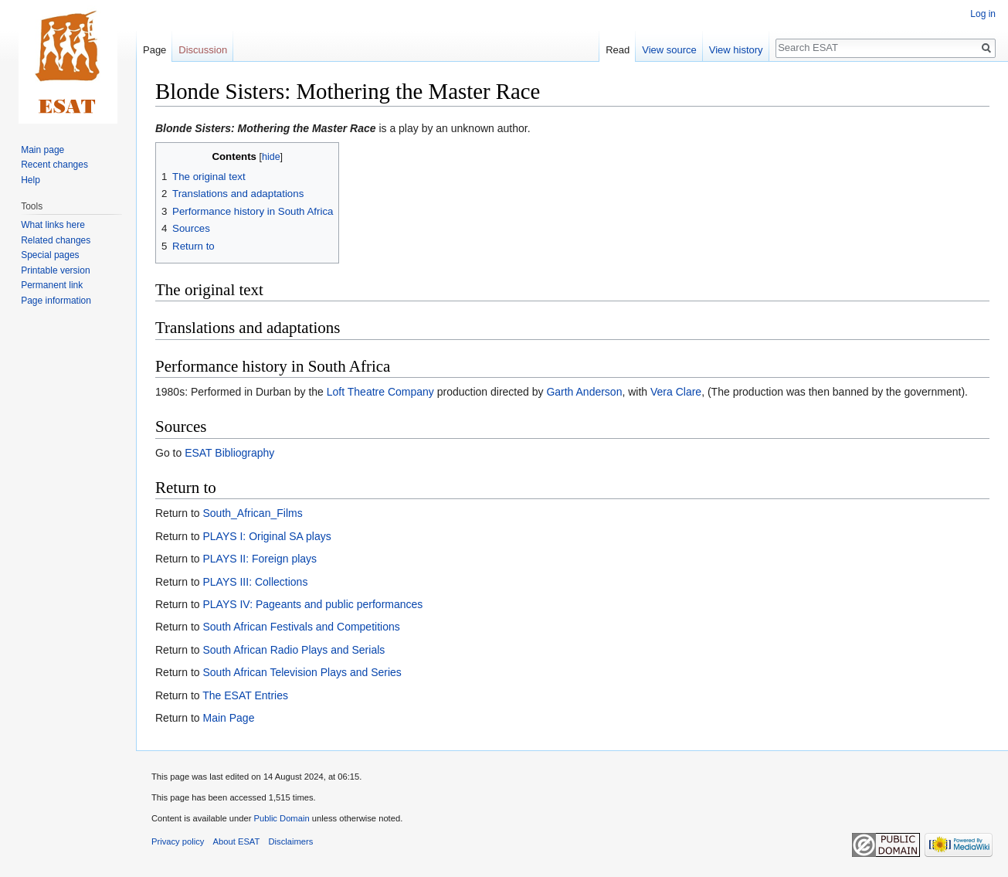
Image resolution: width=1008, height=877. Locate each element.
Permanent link (52, 285)
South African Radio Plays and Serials (293, 650)
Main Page (228, 718)
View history (736, 50)
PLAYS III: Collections (254, 582)
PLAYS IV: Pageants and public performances (312, 604)
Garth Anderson (584, 392)
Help (30, 180)
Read (618, 50)
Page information (56, 300)
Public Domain (281, 818)
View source (669, 50)
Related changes (55, 240)
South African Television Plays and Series (301, 672)
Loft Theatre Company (380, 392)
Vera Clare (675, 392)
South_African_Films (252, 513)
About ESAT (236, 841)
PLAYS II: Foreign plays (259, 558)
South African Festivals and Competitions (300, 626)
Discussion (202, 50)
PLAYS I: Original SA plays (266, 536)
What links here (53, 224)
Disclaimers (291, 841)
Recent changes (54, 164)
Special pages (50, 255)
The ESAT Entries (245, 695)
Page (154, 50)
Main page (42, 149)
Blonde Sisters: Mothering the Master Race (265, 128)
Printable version (55, 270)
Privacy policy (177, 841)
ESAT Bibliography (229, 453)
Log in (983, 13)
